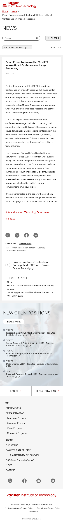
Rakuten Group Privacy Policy (20, 508)
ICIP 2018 (10, 219)
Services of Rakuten (19, 504)
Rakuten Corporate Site (42, 504)
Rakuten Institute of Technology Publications (27, 212)
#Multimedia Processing (15, 250)
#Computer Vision (20, 248)
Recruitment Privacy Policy (48, 508)
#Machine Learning (25, 243)
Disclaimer (33, 512)
